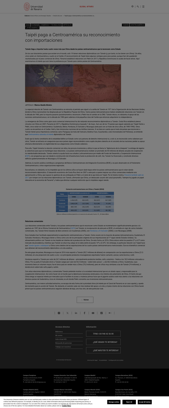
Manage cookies (114, 402)
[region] (84, 402)
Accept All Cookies (145, 402)
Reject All (129, 402)
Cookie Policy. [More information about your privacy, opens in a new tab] (66, 406)
